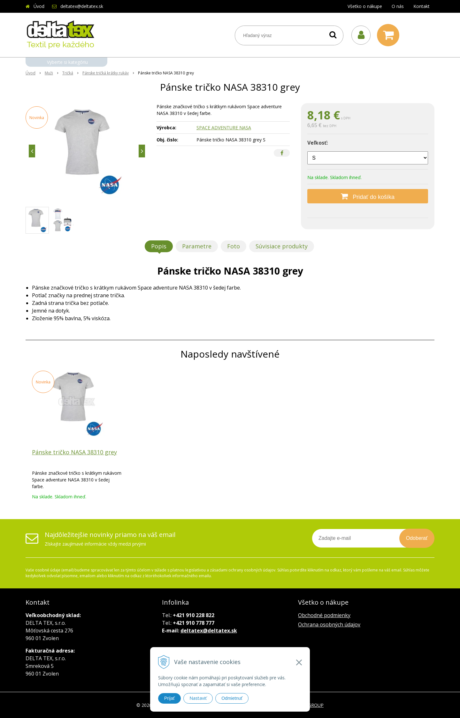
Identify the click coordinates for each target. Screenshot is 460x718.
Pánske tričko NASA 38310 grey (74, 452)
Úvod (39, 6)
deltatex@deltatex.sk (81, 6)
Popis (158, 246)
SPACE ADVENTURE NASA (223, 128)
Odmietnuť (231, 698)
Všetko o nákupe (365, 6)
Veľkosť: (317, 142)
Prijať (169, 698)
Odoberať (417, 538)
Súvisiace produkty (282, 246)
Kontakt (421, 6)
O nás (398, 6)
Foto (233, 246)
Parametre (196, 246)
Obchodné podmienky (324, 615)
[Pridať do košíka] (367, 196)
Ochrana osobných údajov (329, 624)
